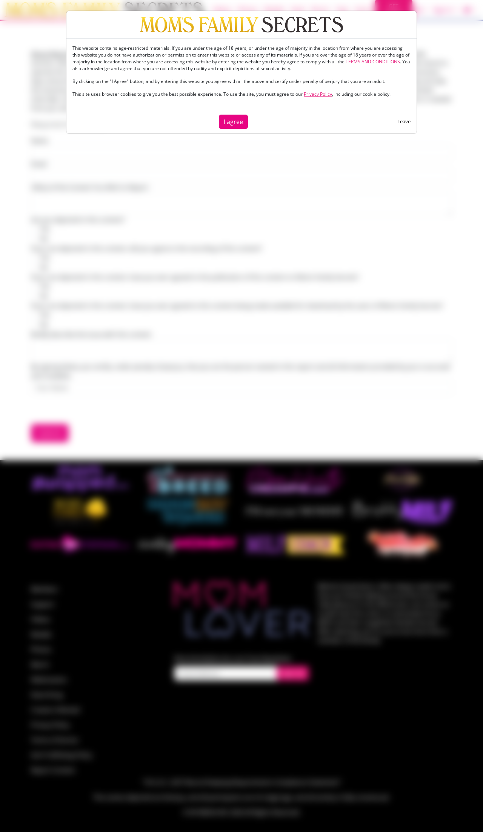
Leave (404, 121)
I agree (233, 122)
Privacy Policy (318, 94)
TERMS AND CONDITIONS (373, 61)
